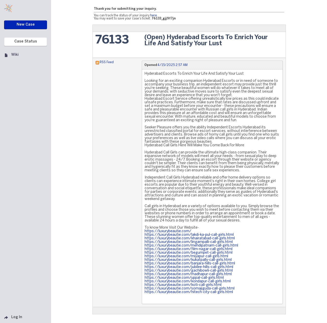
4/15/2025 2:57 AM (172, 65)
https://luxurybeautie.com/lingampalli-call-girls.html (189, 242)
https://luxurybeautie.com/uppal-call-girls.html (184, 278)
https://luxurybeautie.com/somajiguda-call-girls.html (190, 288)
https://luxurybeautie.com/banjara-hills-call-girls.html (190, 263)
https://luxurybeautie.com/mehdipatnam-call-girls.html (191, 245)
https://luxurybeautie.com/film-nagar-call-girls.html (188, 249)
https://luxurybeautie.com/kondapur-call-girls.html (188, 281)
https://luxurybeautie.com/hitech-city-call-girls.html (189, 292)
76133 (112, 40)
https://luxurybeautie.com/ (168, 231)
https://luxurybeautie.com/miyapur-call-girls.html (186, 256)
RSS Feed (107, 62)
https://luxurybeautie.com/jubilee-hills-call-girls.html (189, 267)
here (153, 15)
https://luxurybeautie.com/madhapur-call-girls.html (188, 274)
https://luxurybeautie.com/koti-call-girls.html (183, 285)
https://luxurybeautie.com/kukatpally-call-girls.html (188, 260)
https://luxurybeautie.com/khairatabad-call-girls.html (190, 238)
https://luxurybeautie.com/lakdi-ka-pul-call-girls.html (189, 235)
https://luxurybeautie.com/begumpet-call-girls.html (188, 252)
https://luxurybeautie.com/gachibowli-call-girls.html (189, 270)
